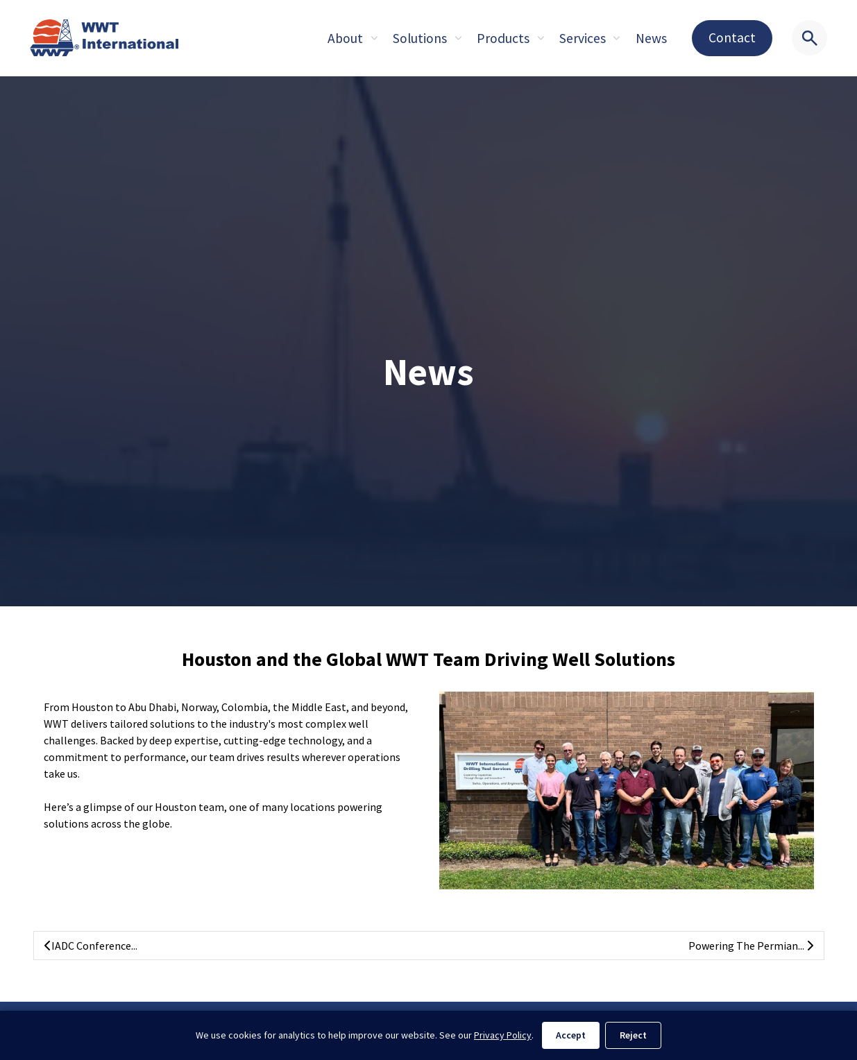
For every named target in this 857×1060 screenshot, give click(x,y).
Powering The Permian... (750, 945)
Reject (633, 1035)
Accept (571, 1035)
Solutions (420, 38)
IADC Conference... (90, 945)
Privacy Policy (503, 1035)
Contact (732, 37)
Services (582, 38)
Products (503, 38)
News (651, 38)
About (345, 38)
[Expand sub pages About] (374, 38)
